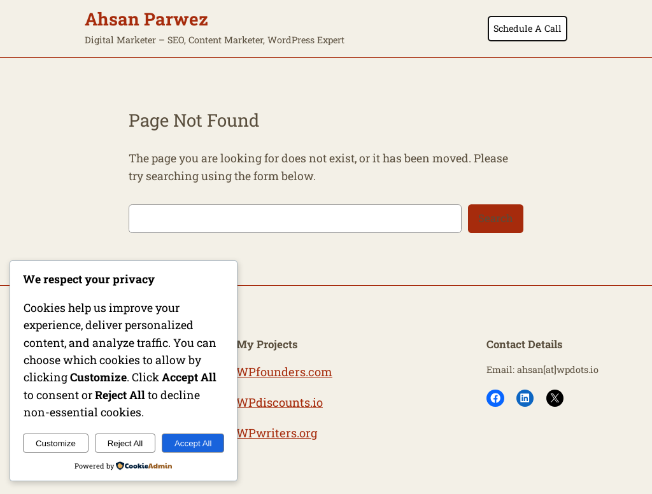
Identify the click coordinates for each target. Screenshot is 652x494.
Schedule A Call (527, 28)
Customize (56, 443)
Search (495, 218)
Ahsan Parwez (146, 18)
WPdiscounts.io (279, 402)
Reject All (125, 443)
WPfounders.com (284, 371)
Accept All (193, 443)
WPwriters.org (276, 433)
